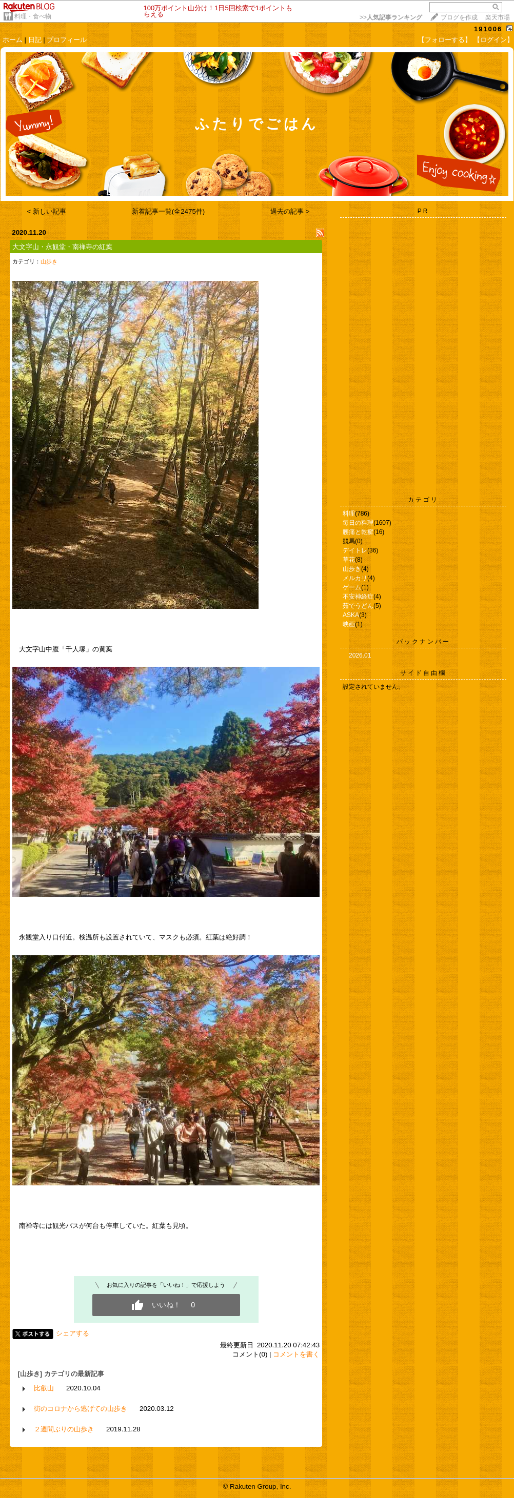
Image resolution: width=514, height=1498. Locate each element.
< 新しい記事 (47, 211)
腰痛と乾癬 (358, 532)
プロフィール (67, 40)
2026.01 (360, 655)
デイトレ (355, 550)
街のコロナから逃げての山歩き (80, 1408)
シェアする (72, 1333)
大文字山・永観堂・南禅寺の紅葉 (62, 247)
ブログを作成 (459, 17)
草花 (349, 559)
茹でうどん (358, 605)
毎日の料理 (358, 522)
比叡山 (44, 1388)
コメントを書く (296, 1354)
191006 (488, 29)
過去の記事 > (290, 211)
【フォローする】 (444, 40)
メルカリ (355, 578)
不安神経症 (358, 596)
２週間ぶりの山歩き (64, 1429)
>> (391, 17)
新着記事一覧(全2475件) (168, 211)
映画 (349, 624)
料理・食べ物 (32, 16)
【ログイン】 (493, 40)
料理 (349, 513)
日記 (35, 40)
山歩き (49, 261)
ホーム (13, 40)
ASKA (351, 615)
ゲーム (352, 587)
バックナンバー (423, 641)
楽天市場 (497, 17)
